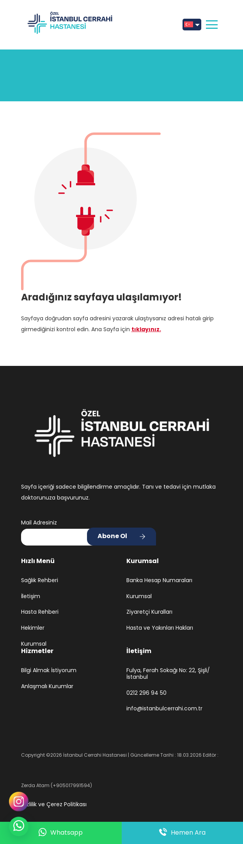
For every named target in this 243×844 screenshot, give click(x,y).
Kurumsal (33, 644)
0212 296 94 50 (146, 693)
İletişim (30, 596)
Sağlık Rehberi (39, 580)
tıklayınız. (146, 329)
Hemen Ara (182, 832)
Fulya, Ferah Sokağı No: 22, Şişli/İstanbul (168, 673)
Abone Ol (112, 535)
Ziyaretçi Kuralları (149, 612)
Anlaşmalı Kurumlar (47, 686)
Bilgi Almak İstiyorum (48, 670)
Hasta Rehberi (40, 612)
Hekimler (32, 628)
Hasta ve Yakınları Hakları (159, 628)
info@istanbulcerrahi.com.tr (164, 708)
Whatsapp (61, 833)
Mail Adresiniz (39, 522)
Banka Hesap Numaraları (159, 580)
